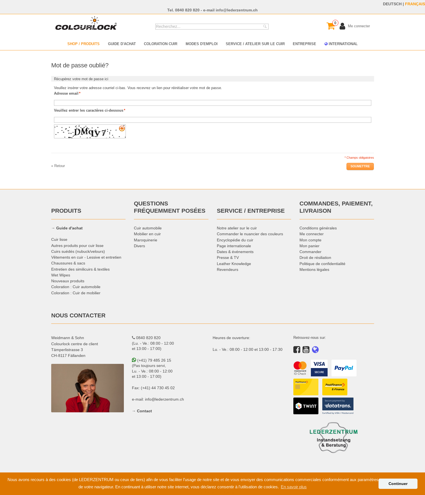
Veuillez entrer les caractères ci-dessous (88, 110)
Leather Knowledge (234, 263)
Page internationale (234, 246)
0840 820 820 (187, 10)
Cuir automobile (148, 228)
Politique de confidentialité (322, 263)
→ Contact (142, 411)
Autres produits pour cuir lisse (77, 245)
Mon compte (310, 240)
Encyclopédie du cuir (235, 240)
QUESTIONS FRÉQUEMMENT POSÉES (169, 207)
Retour (58, 165)
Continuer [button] (398, 483)
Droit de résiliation (315, 257)
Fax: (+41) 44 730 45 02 (153, 388)
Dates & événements (235, 251)
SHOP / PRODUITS (83, 43)
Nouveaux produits (67, 281)
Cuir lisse (59, 239)
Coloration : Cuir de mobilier (75, 293)
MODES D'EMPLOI (202, 43)
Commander (310, 251)
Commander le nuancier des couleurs (250, 234)
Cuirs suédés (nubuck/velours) (78, 251)
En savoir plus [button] (294, 486)
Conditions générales (318, 228)
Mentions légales (314, 269)
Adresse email (66, 93)
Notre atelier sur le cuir (237, 228)
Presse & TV (228, 257)
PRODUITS (66, 210)
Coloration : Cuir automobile (75, 287)
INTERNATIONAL (341, 43)
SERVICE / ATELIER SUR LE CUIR (255, 43)
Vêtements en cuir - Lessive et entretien (86, 257)
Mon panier (309, 246)
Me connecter (311, 234)
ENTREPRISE (304, 43)
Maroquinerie (145, 240)
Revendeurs (227, 269)
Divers (139, 246)
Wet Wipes (60, 275)
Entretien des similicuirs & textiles (80, 269)
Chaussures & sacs (68, 263)
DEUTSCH (392, 4)
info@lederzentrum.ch (237, 10)
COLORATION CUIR (160, 43)
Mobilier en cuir (147, 234)
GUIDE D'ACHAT (122, 43)
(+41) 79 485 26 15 (151, 360)
